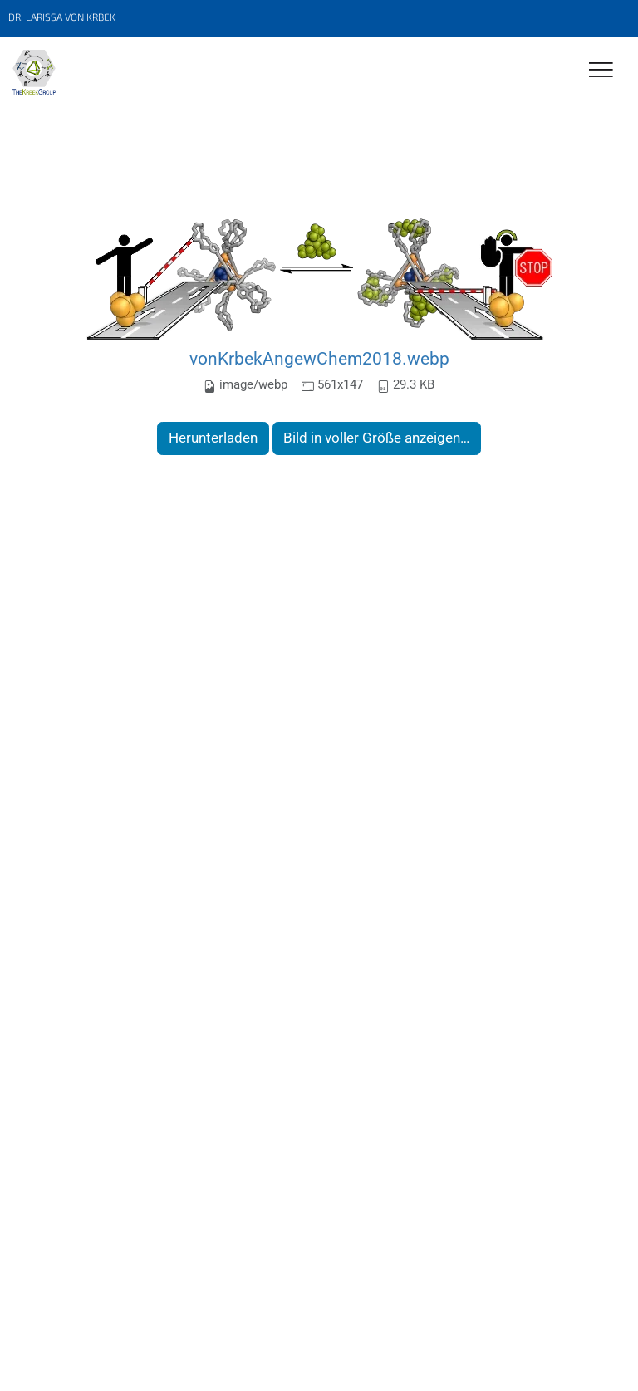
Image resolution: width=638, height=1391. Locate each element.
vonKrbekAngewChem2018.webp (319, 358)
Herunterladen (213, 437)
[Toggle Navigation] (601, 71)
